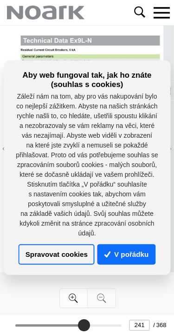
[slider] (84, 325)
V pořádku (126, 254)
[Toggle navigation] (161, 12)
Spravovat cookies (57, 254)
